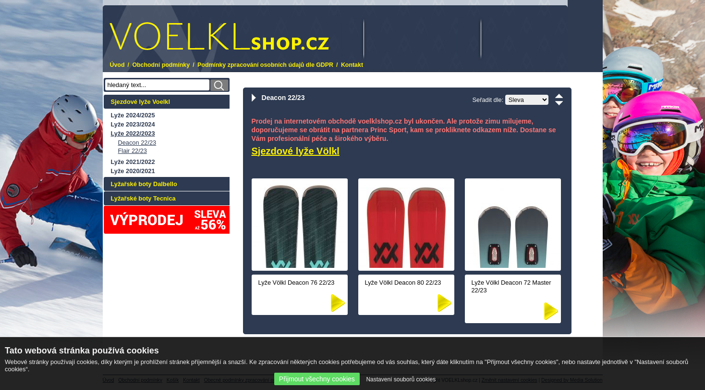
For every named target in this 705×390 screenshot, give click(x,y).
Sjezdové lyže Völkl (296, 151)
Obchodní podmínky (161, 65)
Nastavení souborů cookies (401, 379)
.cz (219, 36)
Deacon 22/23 (137, 142)
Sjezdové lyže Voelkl (140, 101)
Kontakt (352, 65)
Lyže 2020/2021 (133, 171)
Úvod (117, 65)
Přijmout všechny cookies (317, 379)
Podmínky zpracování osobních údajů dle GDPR (265, 65)
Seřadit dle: (488, 99)
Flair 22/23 (132, 150)
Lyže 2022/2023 (133, 133)
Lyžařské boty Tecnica (143, 198)
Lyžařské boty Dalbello (144, 184)
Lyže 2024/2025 (133, 115)
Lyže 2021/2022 (133, 161)
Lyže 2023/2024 (133, 124)
